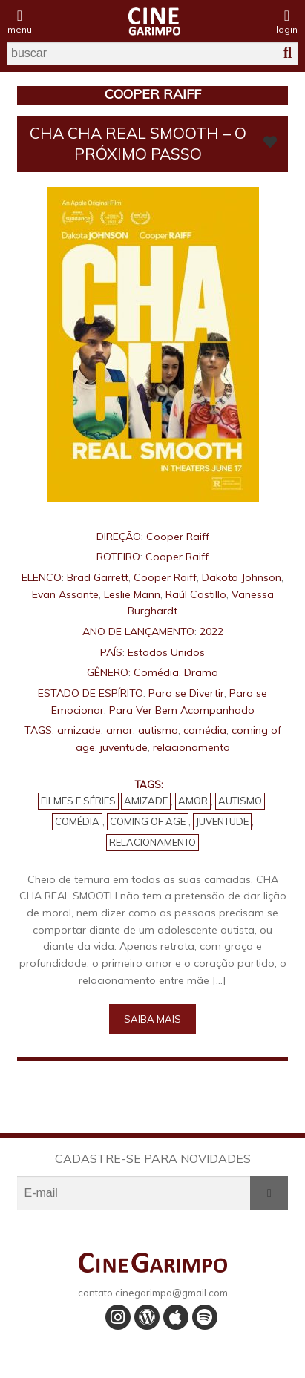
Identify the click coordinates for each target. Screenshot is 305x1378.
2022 (211, 631)
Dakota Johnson (241, 577)
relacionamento (191, 747)
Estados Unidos (166, 652)
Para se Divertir (186, 693)
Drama (201, 672)
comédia (204, 730)
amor (119, 730)
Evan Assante (65, 594)
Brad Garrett (97, 577)
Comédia (156, 672)
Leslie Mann (132, 594)
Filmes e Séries (78, 801)
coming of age (148, 821)
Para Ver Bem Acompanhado (182, 710)
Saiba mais (152, 1019)
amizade (79, 730)
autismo (158, 730)
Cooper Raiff (177, 536)
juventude (124, 747)
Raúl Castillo (195, 594)
